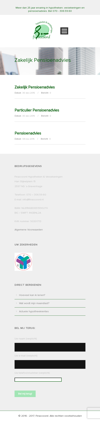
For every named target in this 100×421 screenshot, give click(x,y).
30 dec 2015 (28, 93)
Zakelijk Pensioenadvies (35, 87)
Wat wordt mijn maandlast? (34, 303)
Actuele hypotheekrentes (34, 311)
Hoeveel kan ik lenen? (32, 295)
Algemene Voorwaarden (29, 229)
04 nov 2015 (28, 139)
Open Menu (64, 30)
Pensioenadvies (28, 133)
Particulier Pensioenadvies (37, 110)
